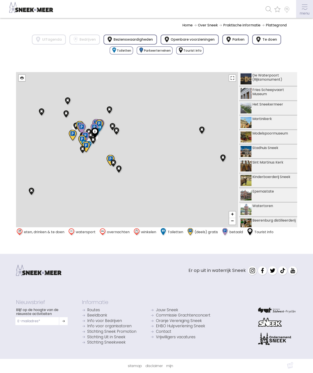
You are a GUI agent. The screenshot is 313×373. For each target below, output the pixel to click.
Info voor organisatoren (109, 326)
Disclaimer (154, 365)
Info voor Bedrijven (104, 321)
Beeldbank (97, 315)
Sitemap (135, 365)
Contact (163, 331)
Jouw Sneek (167, 310)
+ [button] (232, 214)
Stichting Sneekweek (106, 342)
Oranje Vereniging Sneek (179, 321)
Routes (93, 310)
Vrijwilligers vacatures (175, 337)
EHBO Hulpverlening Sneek (180, 326)
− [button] (232, 221)
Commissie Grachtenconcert (183, 315)
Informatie (95, 302)
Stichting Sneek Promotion (111, 331)
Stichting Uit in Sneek (106, 337)
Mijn (169, 365)
